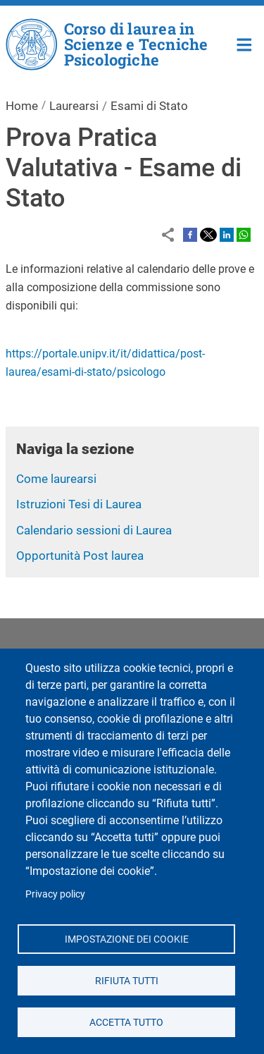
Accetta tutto (126, 1021)
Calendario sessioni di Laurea (94, 530)
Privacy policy (55, 894)
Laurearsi (74, 106)
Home (244, 43)
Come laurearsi (56, 479)
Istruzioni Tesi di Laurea (79, 504)
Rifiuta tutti (126, 980)
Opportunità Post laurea (80, 556)
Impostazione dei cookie (126, 938)
